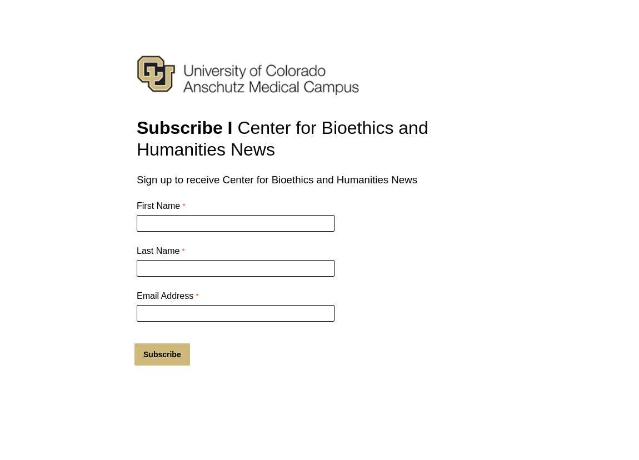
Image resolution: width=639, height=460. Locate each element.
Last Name (158, 251)
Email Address (165, 296)
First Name (158, 206)
